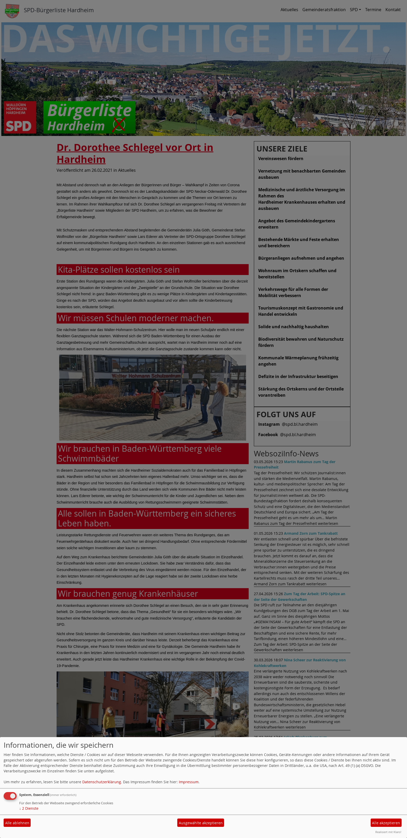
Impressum (189, 781)
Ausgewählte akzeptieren (201, 822)
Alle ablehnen (17, 822)
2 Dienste (28, 808)
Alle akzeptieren (386, 822)
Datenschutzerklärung (101, 781)
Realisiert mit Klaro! (388, 832)
